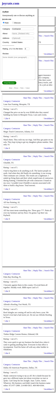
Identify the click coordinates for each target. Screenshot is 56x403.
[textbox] (22, 29)
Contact (28, 88)
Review (6, 54)
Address (6, 38)
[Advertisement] (28, 244)
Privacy (16, 88)
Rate (6, 23)
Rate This (27, 98)
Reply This (37, 98)
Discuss (16, 23)
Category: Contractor (11, 101)
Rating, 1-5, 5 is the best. (13, 49)
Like (6, 91)
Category (7, 29)
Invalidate (48, 54)
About (5, 33)
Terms (22, 88)
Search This (49, 36)
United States (16, 42)
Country (6, 42)
